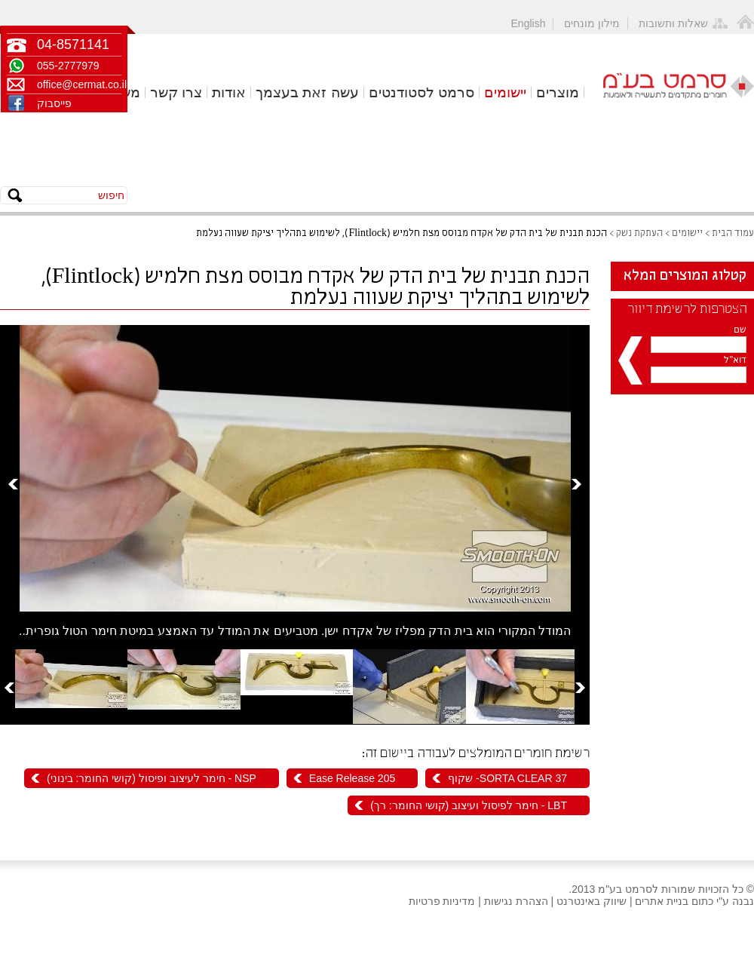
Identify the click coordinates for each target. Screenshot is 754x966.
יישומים (505, 92)
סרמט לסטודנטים (421, 92)
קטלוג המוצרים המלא (685, 276)
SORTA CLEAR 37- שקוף (507, 778)
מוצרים (557, 92)
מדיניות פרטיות (442, 901)
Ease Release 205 (352, 778)
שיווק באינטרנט (591, 901)
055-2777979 (68, 66)
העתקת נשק (639, 233)
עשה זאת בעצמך (307, 92)
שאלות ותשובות (673, 23)
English (528, 23)
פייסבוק (54, 103)
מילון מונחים (592, 23)
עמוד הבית (733, 233)
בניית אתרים (661, 901)
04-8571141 (73, 44)
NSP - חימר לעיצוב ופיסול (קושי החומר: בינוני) (151, 778)
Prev (13, 483)
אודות (229, 92)
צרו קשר (176, 92)
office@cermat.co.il (79, 84)
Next (576, 483)
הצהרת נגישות (516, 901)
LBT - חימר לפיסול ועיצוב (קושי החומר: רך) (468, 805)
